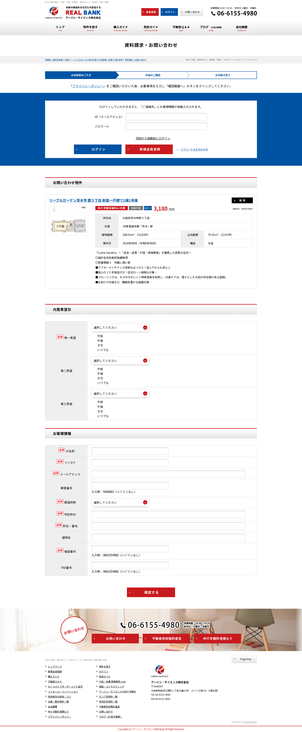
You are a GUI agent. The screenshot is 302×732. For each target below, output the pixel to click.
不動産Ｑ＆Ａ (55, 681)
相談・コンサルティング (111, 686)
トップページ (55, 666)
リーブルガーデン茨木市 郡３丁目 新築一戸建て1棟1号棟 (97, 59)
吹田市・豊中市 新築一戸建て (57, 59)
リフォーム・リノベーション (63, 691)
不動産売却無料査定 (109, 706)
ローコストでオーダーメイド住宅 (65, 686)
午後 (97, 341)
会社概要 (52, 706)
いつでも (100, 350)
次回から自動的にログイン (150, 138)
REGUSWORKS (250, 721)
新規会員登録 (55, 671)
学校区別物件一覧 (108, 701)
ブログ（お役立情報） (110, 716)
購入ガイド (54, 676)
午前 (97, 336)
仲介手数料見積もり (58, 711)
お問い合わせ (106, 711)
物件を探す (105, 666)
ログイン (103, 671)
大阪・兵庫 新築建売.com (112, 681)
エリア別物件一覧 (108, 696)
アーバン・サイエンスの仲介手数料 (117, 691)
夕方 (97, 345)
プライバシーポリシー (87, 86)
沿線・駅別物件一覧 (58, 701)
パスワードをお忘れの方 (194, 149)
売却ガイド (105, 676)
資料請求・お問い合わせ (135, 59)
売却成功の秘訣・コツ (59, 696)
